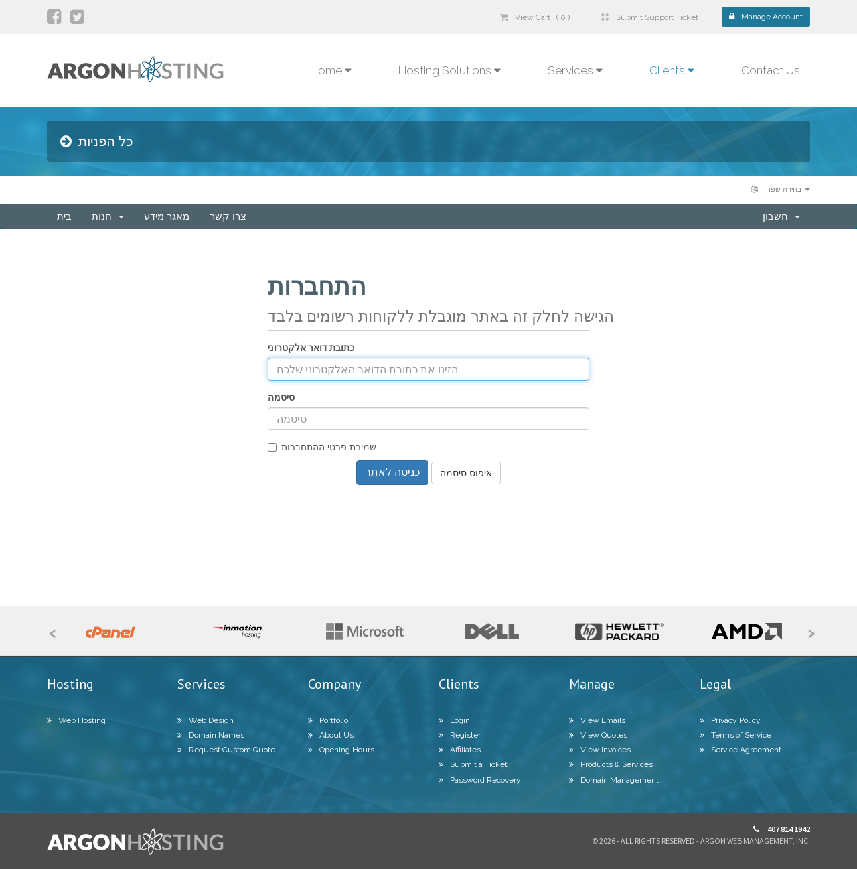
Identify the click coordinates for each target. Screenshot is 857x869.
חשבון (781, 216)
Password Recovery (480, 780)
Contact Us (770, 70)
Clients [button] (671, 70)
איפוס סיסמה (466, 473)
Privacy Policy (730, 720)
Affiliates (460, 749)
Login (454, 720)
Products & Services (611, 764)
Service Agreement (740, 749)
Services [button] (575, 70)
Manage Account (766, 16)
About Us (331, 735)
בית (64, 216)
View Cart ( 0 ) (535, 17)
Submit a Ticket (473, 764)
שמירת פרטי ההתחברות (322, 447)
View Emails (597, 720)
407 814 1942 (781, 829)
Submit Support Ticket (649, 17)
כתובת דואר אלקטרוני (311, 347)
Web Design (205, 720)
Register (460, 735)
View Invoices (600, 749)
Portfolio (328, 720)
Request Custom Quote (226, 749)
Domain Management (614, 780)
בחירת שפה (780, 189)
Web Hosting (76, 720)
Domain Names (210, 735)
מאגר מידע (166, 216)
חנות (108, 216)
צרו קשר (228, 216)
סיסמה (281, 397)
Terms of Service (735, 735)
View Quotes (598, 735)
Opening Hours (341, 749)
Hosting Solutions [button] (449, 70)
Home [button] (331, 70)
